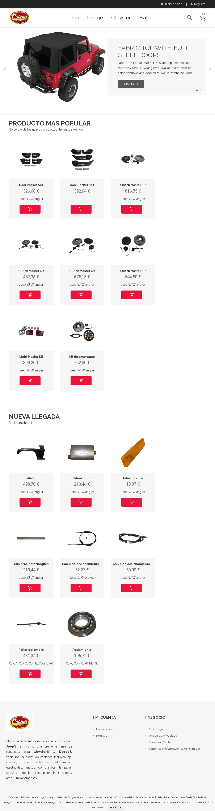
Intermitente (133, 478)
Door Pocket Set (31, 185)
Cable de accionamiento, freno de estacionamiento (101, 564)
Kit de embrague (82, 356)
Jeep (73, 18)
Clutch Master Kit (133, 185)
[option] (107, 67)
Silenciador (82, 478)
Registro (198, 4)
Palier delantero (31, 649)
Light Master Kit (31, 356)
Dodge (95, 18)
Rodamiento (82, 649)
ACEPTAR (115, 807)
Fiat (143, 18)
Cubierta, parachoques (31, 564)
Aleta (31, 478)
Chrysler (121, 18)
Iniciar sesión (171, 4)
